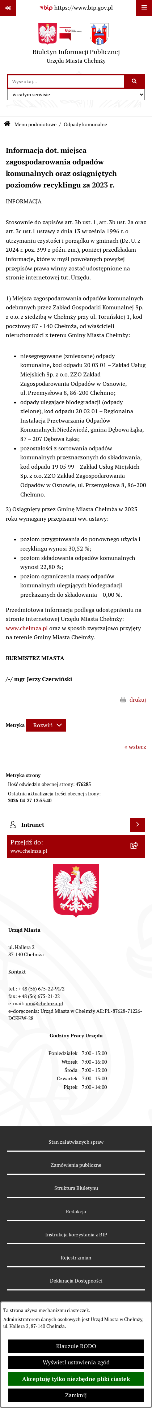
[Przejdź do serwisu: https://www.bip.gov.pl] (76, 8)
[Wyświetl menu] (144, 8)
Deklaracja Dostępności (76, 1280)
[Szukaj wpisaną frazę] (135, 81)
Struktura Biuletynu (76, 1188)
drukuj (138, 699)
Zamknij (76, 1395)
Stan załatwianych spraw (76, 1142)
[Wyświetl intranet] (137, 825)
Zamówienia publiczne (76, 1165)
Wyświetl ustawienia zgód (76, 1362)
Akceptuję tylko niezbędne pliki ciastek (76, 1379)
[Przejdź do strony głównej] (76, 45)
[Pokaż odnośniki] (8, 8)
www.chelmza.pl (27, 628)
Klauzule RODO (76, 1346)
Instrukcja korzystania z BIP (76, 1234)
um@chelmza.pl (44, 1003)
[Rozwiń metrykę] (46, 725)
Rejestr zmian (76, 1257)
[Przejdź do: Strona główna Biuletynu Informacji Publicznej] (7, 124)
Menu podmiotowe (35, 124)
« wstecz (135, 747)
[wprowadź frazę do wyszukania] (66, 81)
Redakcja (76, 1211)
